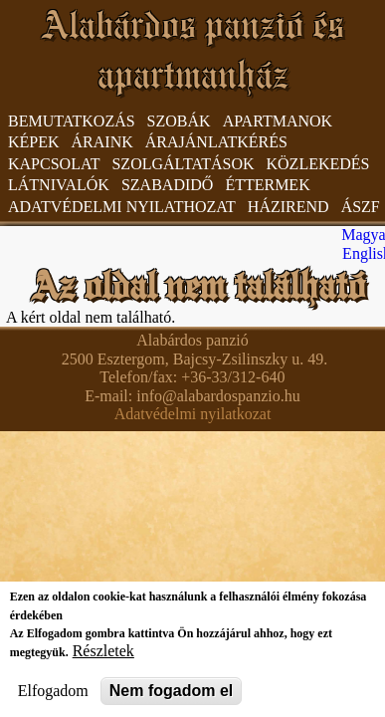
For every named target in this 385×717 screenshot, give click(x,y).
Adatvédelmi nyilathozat (122, 206)
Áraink (102, 141)
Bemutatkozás (71, 121)
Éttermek (267, 184)
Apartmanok (277, 121)
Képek (34, 141)
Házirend (288, 206)
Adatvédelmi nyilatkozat (193, 413)
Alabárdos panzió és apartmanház (193, 49)
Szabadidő (167, 184)
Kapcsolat (53, 163)
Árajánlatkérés (216, 141)
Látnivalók (58, 184)
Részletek (103, 659)
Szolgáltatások (182, 163)
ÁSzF (360, 206)
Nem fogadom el (171, 699)
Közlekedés (318, 163)
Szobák (179, 121)
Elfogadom (53, 699)
